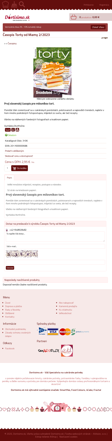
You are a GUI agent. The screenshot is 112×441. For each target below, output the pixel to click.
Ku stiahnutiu (65, 309)
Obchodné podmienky (15, 329)
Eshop (38, 436)
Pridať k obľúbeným (14, 151)
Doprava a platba (13, 306)
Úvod (7, 302)
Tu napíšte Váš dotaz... (55, 236)
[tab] (9, 177)
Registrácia (104, 4)
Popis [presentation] (9, 177)
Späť (8, 129)
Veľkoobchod (65, 313)
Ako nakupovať (66, 302)
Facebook (9, 348)
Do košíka (21, 168)
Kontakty (9, 316)
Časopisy (12, 43)
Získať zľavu (98, 27)
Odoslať (10, 268)
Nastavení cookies (68, 436)
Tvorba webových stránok (77, 433)
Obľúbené (9, 313)
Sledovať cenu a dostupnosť (19, 156)
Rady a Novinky (12, 309)
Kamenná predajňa (68, 306)
